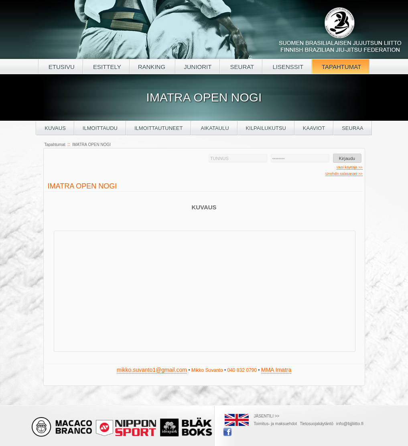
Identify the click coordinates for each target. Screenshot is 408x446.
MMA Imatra (276, 370)
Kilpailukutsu (266, 128)
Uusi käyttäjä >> (350, 167)
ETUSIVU (61, 66)
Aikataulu (214, 128)
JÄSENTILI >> (267, 416)
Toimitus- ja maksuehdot (275, 424)
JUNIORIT (197, 66)
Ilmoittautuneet (158, 128)
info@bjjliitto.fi (349, 423)
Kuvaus (55, 128)
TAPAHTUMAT (340, 66)
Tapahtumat (55, 144)
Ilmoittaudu (100, 128)
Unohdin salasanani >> (343, 174)
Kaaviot (314, 128)
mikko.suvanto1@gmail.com (152, 370)
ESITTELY (106, 66)
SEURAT (241, 66)
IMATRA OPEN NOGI (91, 144)
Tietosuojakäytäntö (316, 424)
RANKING (152, 66)
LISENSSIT (287, 66)
